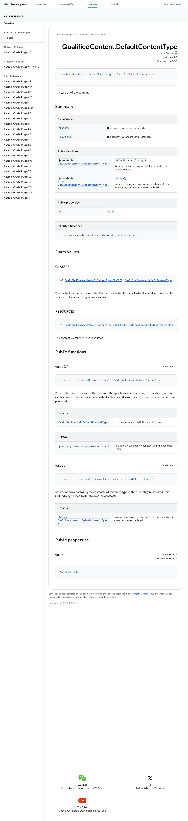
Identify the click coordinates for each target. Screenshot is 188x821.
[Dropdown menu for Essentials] (51, 4)
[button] (21, 52)
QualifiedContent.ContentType (135, 74)
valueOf (120, 160)
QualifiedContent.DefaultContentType (89, 74)
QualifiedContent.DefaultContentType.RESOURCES (95, 325)
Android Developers (64, 34)
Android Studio (173, 3)
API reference (14, 16)
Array (61, 181)
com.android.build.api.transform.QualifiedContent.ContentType (102, 235)
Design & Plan (67, 3)
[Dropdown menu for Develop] (102, 4)
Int (61, 211)
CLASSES (64, 128)
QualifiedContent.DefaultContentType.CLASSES (93, 280)
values (120, 178)
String (139, 160)
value (111, 211)
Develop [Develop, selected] (93, 3)
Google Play (117, 3)
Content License (140, 593)
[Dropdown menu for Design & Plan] (79, 4)
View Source (167, 53)
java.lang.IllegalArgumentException (82, 446)
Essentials (41, 3)
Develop (83, 34)
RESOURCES (65, 136)
